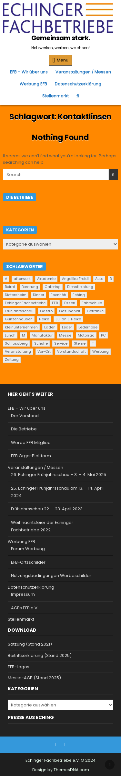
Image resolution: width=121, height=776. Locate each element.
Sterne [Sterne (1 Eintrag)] (80, 343)
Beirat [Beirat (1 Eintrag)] (10, 286)
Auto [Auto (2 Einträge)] (99, 278)
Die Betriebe (24, 429)
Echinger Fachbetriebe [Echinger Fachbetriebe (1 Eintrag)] (25, 302)
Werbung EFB (33, 84)
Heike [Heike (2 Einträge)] (44, 319)
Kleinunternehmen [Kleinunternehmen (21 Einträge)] (21, 327)
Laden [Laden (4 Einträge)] (49, 327)
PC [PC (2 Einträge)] (103, 335)
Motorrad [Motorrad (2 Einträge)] (86, 335)
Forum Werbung (28, 549)
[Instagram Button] (65, 744)
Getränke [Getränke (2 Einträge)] (95, 311)
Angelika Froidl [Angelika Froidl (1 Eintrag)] (75, 278)
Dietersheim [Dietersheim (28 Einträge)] (15, 294)
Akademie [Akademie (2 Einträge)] (46, 278)
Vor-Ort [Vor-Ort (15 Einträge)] (44, 351)
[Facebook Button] (54, 744)
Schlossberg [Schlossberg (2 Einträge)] (16, 343)
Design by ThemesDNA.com (60, 769)
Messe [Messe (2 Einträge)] (65, 335)
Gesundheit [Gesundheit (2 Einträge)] (69, 311)
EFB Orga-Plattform (31, 456)
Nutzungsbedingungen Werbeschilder (51, 575)
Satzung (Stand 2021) (30, 644)
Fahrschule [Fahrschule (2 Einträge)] (92, 302)
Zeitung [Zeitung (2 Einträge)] (12, 359)
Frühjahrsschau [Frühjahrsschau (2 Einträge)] (19, 311)
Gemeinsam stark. (60, 37)
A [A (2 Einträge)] (6, 278)
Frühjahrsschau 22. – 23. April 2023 (47, 509)
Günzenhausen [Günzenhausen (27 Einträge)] (19, 319)
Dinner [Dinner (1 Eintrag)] (38, 294)
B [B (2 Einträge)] (111, 278)
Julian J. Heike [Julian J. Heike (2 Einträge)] (68, 319)
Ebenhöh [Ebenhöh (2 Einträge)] (58, 294)
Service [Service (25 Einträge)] (60, 343)
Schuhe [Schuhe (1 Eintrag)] (41, 343)
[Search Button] (78, 96)
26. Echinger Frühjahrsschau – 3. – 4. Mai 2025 (58, 474)
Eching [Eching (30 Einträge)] (79, 294)
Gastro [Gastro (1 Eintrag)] (46, 311)
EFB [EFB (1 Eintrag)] (55, 302)
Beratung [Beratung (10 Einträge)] (30, 286)
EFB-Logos (18, 667)
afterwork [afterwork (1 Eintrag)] (22, 278)
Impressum (23, 594)
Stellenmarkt (55, 96)
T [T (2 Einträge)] (93, 343)
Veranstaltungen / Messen (83, 72)
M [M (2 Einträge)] (23, 335)
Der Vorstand (25, 416)
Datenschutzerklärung (78, 84)
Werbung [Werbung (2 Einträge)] (100, 351)
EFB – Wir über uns (29, 72)
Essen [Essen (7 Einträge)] (69, 302)
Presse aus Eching (31, 717)
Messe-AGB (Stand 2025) (34, 678)
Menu (62, 60)
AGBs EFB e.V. (24, 608)
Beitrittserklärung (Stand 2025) (40, 655)
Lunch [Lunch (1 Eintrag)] (10, 335)
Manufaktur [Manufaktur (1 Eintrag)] (42, 335)
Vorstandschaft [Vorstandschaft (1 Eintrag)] (71, 351)
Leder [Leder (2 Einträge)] (67, 327)
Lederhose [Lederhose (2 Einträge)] (87, 327)
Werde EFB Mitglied (31, 442)
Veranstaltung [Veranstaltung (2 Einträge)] (18, 351)
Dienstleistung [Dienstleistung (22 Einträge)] (80, 286)
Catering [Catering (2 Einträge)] (53, 286)
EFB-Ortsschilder (28, 562)
